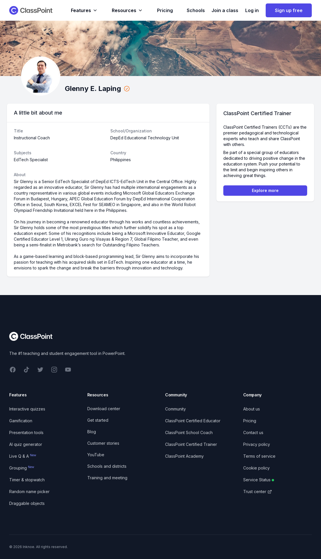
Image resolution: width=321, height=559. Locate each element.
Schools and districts (106, 466)
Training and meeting (107, 477)
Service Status (258, 479)
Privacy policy (256, 444)
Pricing (165, 10)
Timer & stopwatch (27, 479)
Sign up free (289, 10)
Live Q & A (22, 456)
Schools (196, 10)
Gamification (20, 420)
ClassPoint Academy (184, 456)
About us (251, 408)
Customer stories (103, 443)
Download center (103, 408)
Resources (127, 10)
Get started (97, 420)
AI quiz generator (25, 444)
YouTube (95, 454)
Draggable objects (27, 503)
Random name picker (29, 491)
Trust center (257, 491)
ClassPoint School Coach (189, 432)
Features (84, 10)
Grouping (21, 467)
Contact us (253, 432)
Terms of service (259, 456)
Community (175, 408)
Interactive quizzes (27, 408)
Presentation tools (26, 432)
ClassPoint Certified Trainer (191, 444)
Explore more (265, 190)
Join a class (225, 10)
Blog (91, 431)
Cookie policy (256, 467)
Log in (252, 10)
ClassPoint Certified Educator (192, 420)
